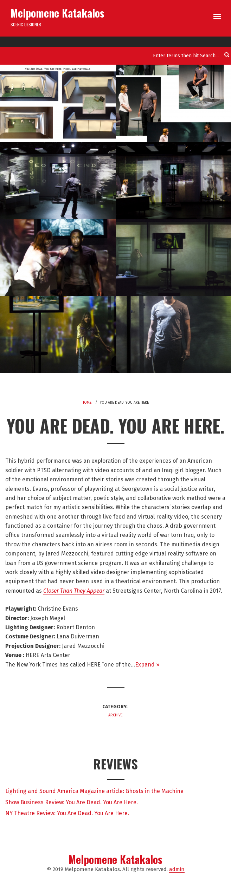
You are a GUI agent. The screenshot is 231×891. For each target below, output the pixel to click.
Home (86, 403)
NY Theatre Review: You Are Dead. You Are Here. (67, 813)
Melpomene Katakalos (57, 13)
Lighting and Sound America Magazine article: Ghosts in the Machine (94, 791)
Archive (115, 715)
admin (177, 869)
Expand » (147, 664)
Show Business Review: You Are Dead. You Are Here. (71, 802)
